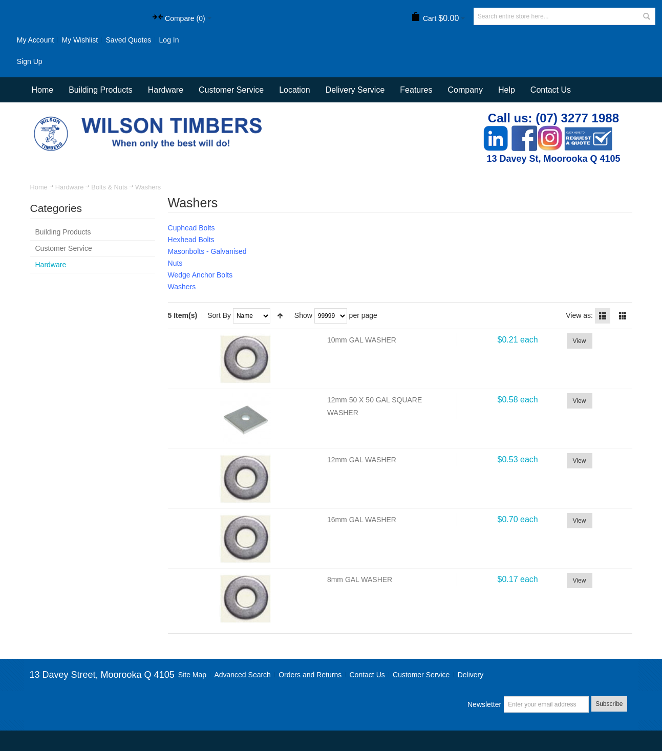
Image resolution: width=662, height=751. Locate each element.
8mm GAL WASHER (359, 579)
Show (303, 315)
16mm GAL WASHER (361, 520)
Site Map (192, 675)
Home (39, 187)
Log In (169, 40)
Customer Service (421, 675)
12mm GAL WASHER (361, 460)
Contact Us (550, 89)
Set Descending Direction (280, 316)
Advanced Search (242, 675)
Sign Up (29, 61)
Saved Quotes (129, 40)
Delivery (471, 675)
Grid (622, 316)
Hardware (69, 187)
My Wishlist (79, 40)
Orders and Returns (310, 675)
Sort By (219, 315)
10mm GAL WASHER (361, 340)
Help (506, 89)
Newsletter (484, 704)
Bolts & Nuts (109, 187)
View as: (579, 315)
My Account (35, 40)
